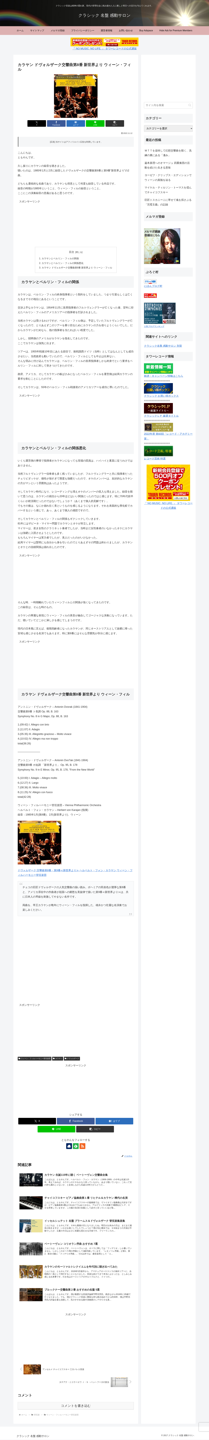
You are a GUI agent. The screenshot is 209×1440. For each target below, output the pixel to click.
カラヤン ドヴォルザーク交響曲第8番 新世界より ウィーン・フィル (77, 268)
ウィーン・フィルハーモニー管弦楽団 (35, 1059)
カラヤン (57, 1059)
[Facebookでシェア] (56, 123)
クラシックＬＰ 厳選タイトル (161, 415)
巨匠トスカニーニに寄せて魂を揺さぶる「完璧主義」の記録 (168, 202)
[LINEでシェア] (95, 123)
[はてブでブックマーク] (75, 123)
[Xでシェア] (36, 123)
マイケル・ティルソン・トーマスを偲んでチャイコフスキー (168, 190)
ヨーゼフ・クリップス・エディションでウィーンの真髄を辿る (168, 177)
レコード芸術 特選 (155, 458)
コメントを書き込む (76, 1406)
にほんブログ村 (153, 286)
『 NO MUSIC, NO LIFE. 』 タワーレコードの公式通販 (104, 48)
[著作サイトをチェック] (69, 1146)
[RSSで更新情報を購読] (82, 1146)
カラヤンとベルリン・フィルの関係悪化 (62, 263)
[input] (168, 105)
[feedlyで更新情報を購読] (76, 1146)
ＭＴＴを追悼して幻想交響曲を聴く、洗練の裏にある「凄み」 (168, 153)
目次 (71, 252)
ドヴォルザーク (72, 1059)
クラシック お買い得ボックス (161, 395)
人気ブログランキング (154, 326)
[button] (115, 123)
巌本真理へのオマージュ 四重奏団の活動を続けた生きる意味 (167, 165)
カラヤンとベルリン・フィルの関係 (60, 258)
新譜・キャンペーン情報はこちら (163, 376)
